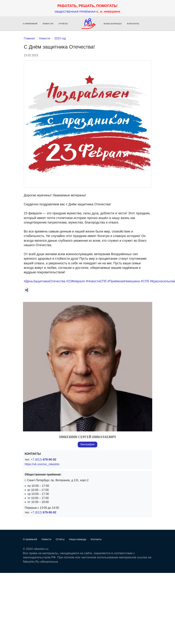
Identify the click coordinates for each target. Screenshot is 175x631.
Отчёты (63, 23)
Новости (48, 23)
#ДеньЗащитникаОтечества (44, 281)
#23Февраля (75, 281)
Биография (87, 444)
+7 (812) (43, 459)
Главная (29, 38)
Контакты (133, 23)
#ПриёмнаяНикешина (123, 281)
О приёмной (30, 23)
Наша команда (113, 23)
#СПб (145, 281)
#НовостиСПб (96, 281)
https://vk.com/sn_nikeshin (42, 464)
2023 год (60, 38)
